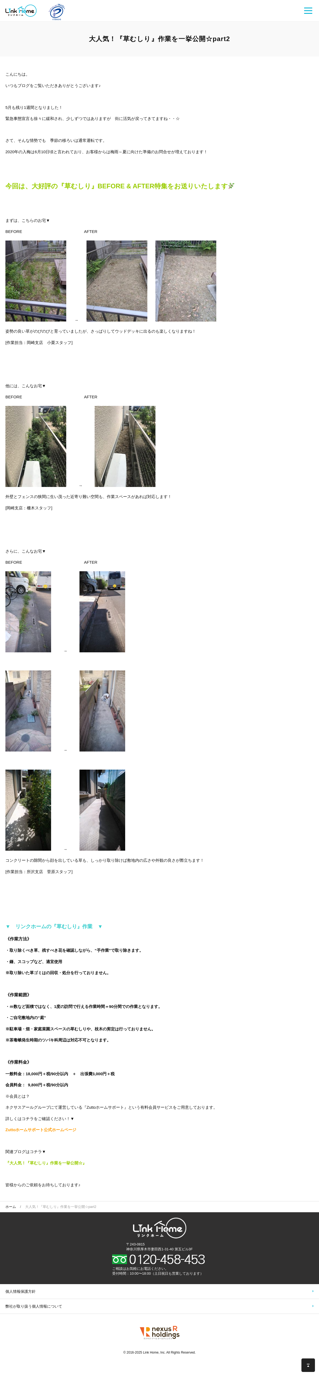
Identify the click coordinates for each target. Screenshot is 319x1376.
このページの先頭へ (308, 1365)
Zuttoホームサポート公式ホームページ (40, 1129)
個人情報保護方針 (20, 1291)
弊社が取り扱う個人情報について (33, 1306)
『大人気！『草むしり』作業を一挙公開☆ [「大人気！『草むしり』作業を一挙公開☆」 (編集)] (43, 1163)
